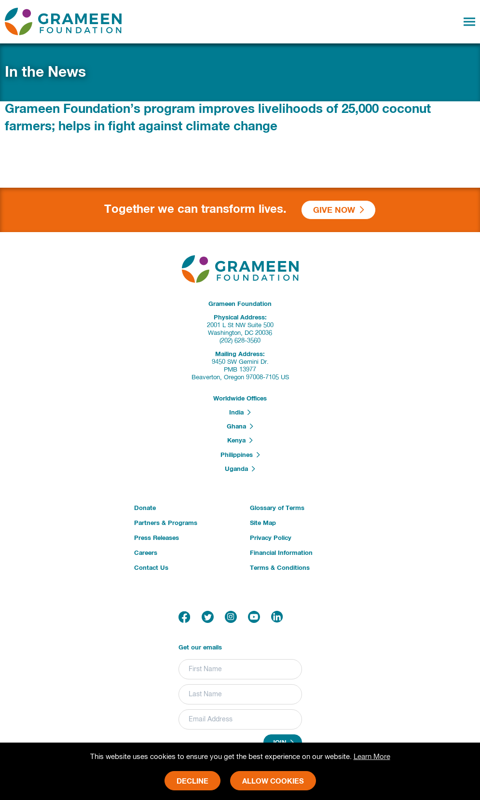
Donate (145, 508)
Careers (145, 553)
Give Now (338, 210)
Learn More (372, 756)
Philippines (240, 455)
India (240, 412)
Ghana (240, 426)
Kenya (240, 440)
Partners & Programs (165, 523)
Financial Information (281, 553)
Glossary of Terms (277, 508)
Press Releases (156, 538)
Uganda (240, 469)
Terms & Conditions (280, 568)
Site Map (263, 523)
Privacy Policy (270, 538)
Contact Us (151, 568)
